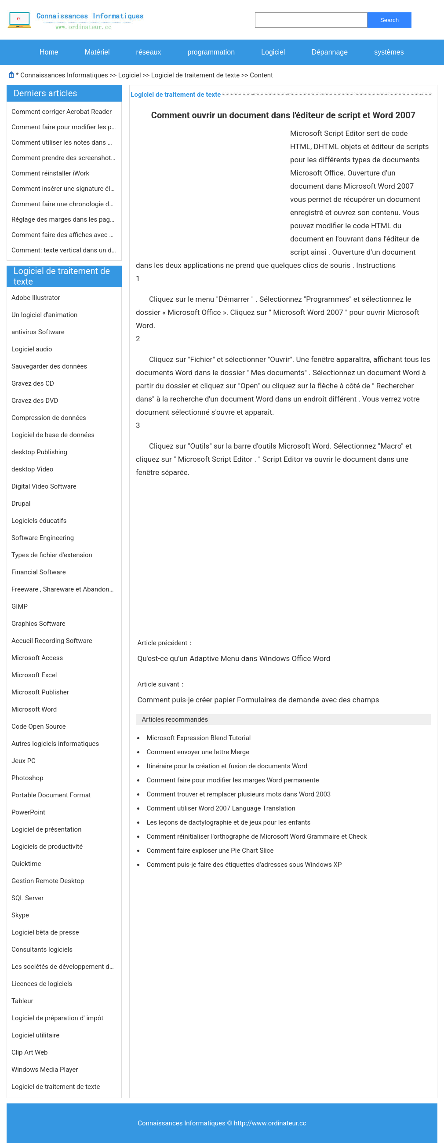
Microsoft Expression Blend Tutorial (199, 738)
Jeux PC (23, 761)
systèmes (389, 52)
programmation (211, 52)
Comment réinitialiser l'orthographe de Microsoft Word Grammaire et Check (257, 836)
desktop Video (32, 469)
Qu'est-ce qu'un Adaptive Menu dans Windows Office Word (234, 658)
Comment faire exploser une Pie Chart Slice (210, 851)
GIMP (19, 606)
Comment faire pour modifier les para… (64, 127)
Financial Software (38, 572)
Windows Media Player (44, 1070)
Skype (20, 915)
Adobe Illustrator (35, 298)
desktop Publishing (39, 452)
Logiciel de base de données (53, 435)
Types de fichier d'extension (51, 555)
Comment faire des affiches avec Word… (64, 235)
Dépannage (329, 52)
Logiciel (273, 52)
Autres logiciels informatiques (55, 744)
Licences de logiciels (41, 984)
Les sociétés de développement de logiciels (64, 967)
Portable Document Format (51, 795)
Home (49, 52)
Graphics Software (38, 624)
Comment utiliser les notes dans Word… (64, 142)
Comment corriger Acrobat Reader (62, 112)
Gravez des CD (32, 383)
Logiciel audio (31, 349)
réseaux (148, 52)
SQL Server (27, 898)
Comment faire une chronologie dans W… (64, 204)
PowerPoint (28, 812)
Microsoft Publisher (40, 692)
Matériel (97, 52)
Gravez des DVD (34, 401)
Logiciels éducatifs (38, 521)
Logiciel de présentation (46, 829)
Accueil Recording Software (51, 641)
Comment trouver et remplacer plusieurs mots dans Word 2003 (239, 794)
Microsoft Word (34, 709)
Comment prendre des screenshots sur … (64, 158)
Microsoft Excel (34, 675)
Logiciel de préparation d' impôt (57, 1018)
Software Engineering (42, 538)
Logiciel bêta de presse (45, 932)
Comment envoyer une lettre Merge (198, 752)
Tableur (22, 1001)
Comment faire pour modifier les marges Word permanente (233, 780)
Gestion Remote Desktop (47, 881)
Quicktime (26, 864)
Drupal (20, 504)
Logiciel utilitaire (35, 1035)
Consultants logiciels (42, 949)
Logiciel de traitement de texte (195, 75)
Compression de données (48, 418)
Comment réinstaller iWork (51, 173)
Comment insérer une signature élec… (64, 189)
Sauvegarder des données (49, 366)
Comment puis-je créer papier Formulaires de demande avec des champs (259, 699)
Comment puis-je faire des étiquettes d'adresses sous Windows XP (244, 865)
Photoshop (27, 778)
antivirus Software (38, 332)
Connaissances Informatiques (64, 75)
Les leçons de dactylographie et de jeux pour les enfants (229, 822)
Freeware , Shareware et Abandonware (64, 589)
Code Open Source (38, 726)
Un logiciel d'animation (44, 315)
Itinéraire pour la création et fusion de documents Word (227, 766)
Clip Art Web (29, 1052)
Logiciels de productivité (47, 847)
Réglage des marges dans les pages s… (64, 219)
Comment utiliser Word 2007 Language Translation (221, 808)
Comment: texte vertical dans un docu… (64, 250)
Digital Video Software (43, 486)
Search (389, 20)
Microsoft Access (37, 658)
